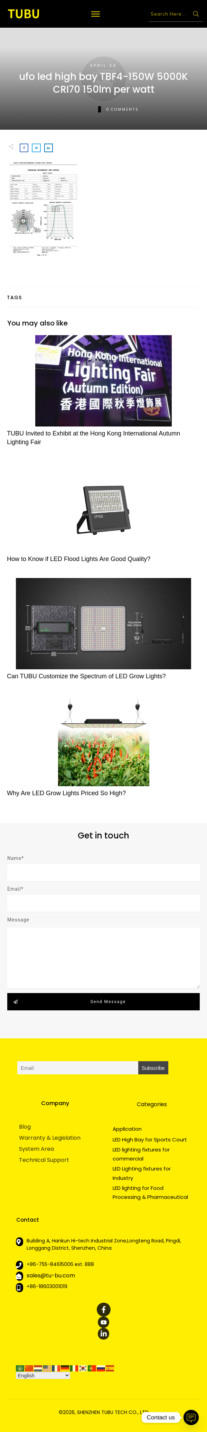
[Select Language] (43, 1375)
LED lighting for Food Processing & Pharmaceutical (150, 1192)
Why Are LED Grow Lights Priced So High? (103, 750)
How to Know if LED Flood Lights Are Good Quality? (103, 515)
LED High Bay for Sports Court (150, 1139)
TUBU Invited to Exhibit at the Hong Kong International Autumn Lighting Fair (103, 394)
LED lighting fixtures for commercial (141, 1154)
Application (127, 1128)
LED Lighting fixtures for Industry (142, 1173)
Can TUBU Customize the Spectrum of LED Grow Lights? (103, 633)
